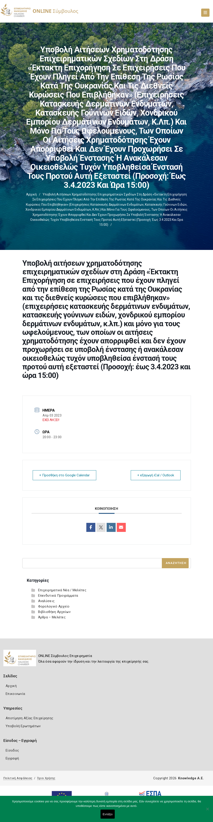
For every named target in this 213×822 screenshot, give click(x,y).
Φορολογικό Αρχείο (54, 606)
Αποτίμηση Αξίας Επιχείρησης (29, 718)
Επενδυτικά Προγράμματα (58, 596)
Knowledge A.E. (191, 778)
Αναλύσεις (46, 601)
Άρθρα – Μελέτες (52, 617)
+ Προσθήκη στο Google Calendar (64, 475)
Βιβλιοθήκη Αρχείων (54, 612)
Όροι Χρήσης (46, 778)
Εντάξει (108, 814)
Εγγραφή (12, 758)
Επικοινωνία (15, 694)
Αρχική (31, 194)
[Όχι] (207, 811)
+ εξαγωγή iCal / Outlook (155, 475)
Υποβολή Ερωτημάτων (23, 726)
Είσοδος (12, 750)
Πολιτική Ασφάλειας (17, 778)
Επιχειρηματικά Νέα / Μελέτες (62, 590)
